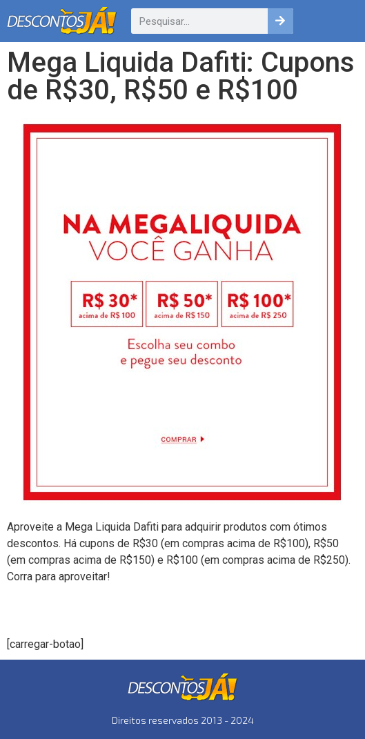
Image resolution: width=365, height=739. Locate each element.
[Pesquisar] (280, 21)
